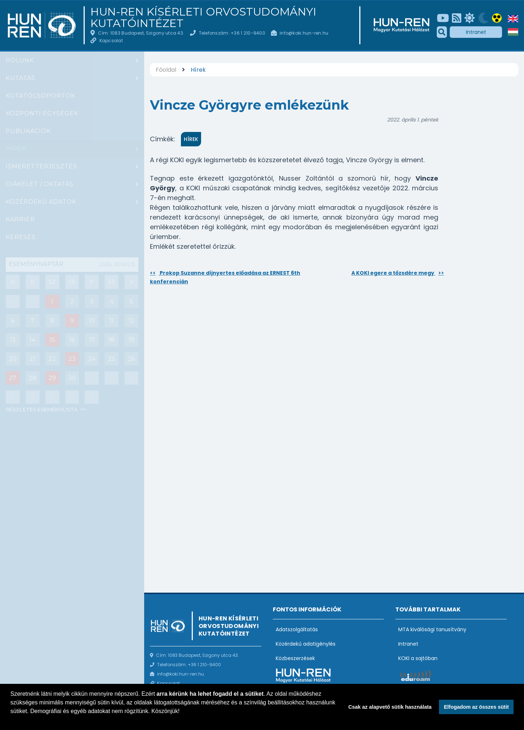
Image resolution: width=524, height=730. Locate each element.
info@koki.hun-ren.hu (304, 33)
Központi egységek (42, 113)
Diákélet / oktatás (40, 184)
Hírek (16, 148)
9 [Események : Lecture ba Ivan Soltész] (72, 320)
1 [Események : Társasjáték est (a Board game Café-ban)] (52, 301)
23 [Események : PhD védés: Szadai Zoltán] (72, 358)
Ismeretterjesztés (41, 166)
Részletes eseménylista (42, 409)
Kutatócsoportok (40, 95)
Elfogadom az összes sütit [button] (476, 707)
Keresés (21, 237)
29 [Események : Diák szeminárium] (52, 378)
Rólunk (20, 60)
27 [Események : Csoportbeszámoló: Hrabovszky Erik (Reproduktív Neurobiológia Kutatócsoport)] (12, 378)
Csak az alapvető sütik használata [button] (389, 707)
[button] (11, 721)
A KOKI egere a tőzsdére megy (397, 272)
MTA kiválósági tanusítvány (432, 629)
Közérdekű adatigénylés (306, 643)
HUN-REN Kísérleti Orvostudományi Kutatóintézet (203, 17)
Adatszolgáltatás (297, 629)
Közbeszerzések (295, 658)
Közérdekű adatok (41, 201)
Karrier (20, 219)
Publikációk (28, 131)
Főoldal (166, 70)
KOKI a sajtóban (418, 658)
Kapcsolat (111, 40)
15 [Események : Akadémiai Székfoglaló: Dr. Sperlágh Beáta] (52, 339)
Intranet (476, 32)
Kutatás (20, 78)
